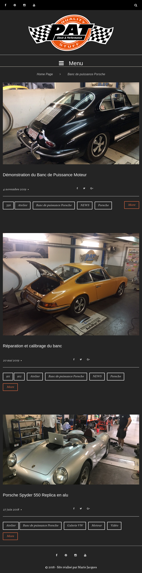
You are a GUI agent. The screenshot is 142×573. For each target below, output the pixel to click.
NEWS (84, 205)
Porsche (103, 205)
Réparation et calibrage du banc (32, 346)
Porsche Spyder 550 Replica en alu (35, 495)
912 (19, 376)
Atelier (22, 205)
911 (8, 376)
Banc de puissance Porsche (54, 205)
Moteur (96, 526)
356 (8, 205)
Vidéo (114, 526)
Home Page (45, 74)
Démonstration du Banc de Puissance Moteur (45, 174)
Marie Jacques (87, 567)
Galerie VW (75, 526)
